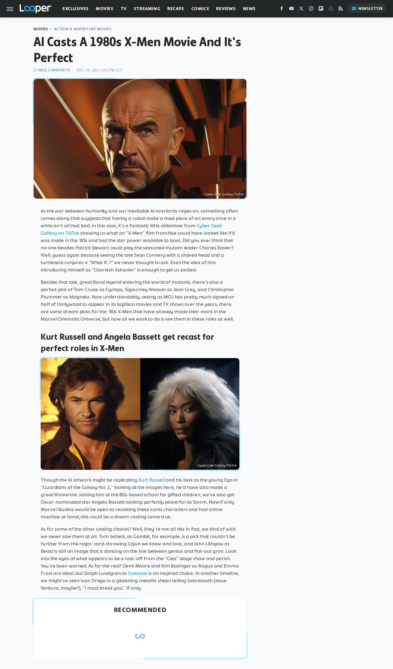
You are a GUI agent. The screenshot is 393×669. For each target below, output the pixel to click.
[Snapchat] (331, 9)
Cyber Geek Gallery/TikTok (224, 194)
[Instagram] (311, 9)
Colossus (137, 573)
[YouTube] (291, 9)
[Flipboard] (321, 9)
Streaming (147, 8)
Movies (105, 8)
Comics (200, 8)
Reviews (226, 8)
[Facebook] (281, 9)
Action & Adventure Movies (83, 29)
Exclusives (75, 8)
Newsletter (367, 8)
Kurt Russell (151, 480)
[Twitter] (301, 9)
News (249, 8)
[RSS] (340, 9)
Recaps (175, 8)
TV (124, 8)
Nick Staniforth (54, 70)
